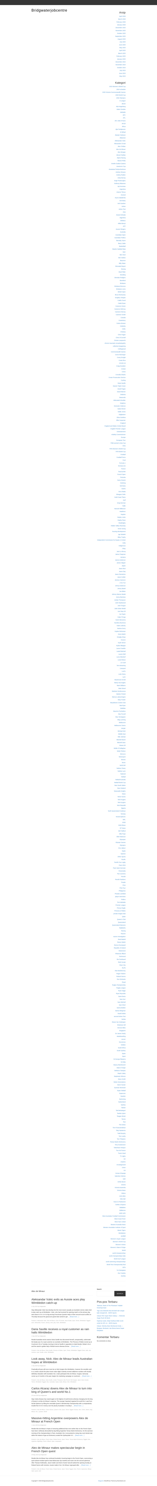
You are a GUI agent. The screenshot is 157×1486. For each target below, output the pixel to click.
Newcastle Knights (120, 791)
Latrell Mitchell (121, 651)
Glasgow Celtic (121, 494)
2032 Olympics (121, 98)
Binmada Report (120, 266)
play (54, 1322)
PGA (124, 885)
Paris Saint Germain (119, 868)
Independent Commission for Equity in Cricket (111, 540)
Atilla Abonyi (122, 223)
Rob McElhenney (120, 971)
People (123, 882)
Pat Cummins (121, 874)
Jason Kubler (121, 577)
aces (32, 1322)
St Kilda (123, 1062)
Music (124, 762)
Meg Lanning (121, 720)
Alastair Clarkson (120, 135)
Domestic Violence (120, 406)
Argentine (34, 1441)
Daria (83, 1350)
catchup (47, 1322)
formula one (122, 466)
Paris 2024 (122, 865)
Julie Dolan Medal (120, 608)
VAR (124, 1179)
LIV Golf (123, 662)
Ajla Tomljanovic (121, 129)
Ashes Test (122, 209)
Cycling (123, 380)
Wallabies (123, 1207)
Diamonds (122, 397)
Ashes (124, 206)
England (123, 423)
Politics (123, 899)
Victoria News (121, 1190)
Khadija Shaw (121, 637)
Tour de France (121, 1150)
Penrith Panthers (120, 879)
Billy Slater (122, 263)
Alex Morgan (122, 152)
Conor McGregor (120, 354)
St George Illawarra (119, 1059)
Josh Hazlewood (120, 603)
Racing (123, 931)
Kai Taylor (122, 614)
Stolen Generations (120, 1082)
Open (53, 1441)
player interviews (120, 896)
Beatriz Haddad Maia (119, 249)
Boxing (123, 269)
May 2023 (122, 76)
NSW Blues (122, 825)
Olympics (123, 845)
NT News (123, 828)
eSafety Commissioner (118, 434)
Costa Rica (122, 360)
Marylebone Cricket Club (118, 702)
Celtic (124, 329)
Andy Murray (122, 178)
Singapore (122, 1030)
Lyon (124, 677)
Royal (124, 982)
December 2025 (121, 27)
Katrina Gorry (121, 628)
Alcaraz (76, 1409)
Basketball (122, 246)
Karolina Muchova (120, 623)
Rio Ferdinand (121, 959)
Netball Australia (120, 779)
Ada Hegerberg (121, 106)
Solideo (123, 1045)
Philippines (122, 891)
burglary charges (120, 297)
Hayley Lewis (121, 517)
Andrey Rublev (121, 175)
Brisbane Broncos (120, 286)
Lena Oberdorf (121, 657)
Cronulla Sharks (121, 374)
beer (124, 252)
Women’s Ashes (121, 1244)
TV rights (123, 1156)
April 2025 (122, 50)
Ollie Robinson (121, 836)
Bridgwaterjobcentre (49, 10)
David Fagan (122, 389)
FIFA (124, 446)
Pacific (123, 859)
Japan (124, 566)
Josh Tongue (122, 605)
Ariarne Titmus (121, 192)
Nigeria (123, 808)
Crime (124, 372)
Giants (124, 488)
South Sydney (121, 1050)
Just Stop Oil (122, 611)
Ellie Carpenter (121, 420)
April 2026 (122, 16)
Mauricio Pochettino (119, 711)
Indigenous (122, 546)
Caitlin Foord (122, 300)
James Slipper (121, 563)
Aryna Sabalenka (120, 198)
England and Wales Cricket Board (115, 426)
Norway (123, 814)
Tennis (124, 1119)
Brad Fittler (122, 272)
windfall (123, 1236)
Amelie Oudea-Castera (118, 163)
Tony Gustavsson (120, 1145)
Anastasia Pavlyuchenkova (117, 169)
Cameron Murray (120, 312)
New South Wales (120, 785)
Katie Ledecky (121, 625)
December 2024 (121, 62)
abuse (124, 103)
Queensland (122, 922)
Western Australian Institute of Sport (114, 1227)
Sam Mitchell (122, 1002)
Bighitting (39, 1441)
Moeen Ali (122, 745)
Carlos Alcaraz (121, 323)
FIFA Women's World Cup (118, 449)
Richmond (122, 956)
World (124, 1250)
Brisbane (123, 283)
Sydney (123, 1105)
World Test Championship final (116, 1264)
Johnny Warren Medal (119, 594)
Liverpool (123, 668)
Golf (124, 500)
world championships (119, 1253)
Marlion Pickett (121, 694)
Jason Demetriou (120, 574)
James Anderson (120, 560)
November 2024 (121, 65)
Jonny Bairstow (121, 597)
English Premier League (118, 429)
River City (122, 965)
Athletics (123, 220)
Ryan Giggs (122, 991)
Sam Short (122, 1005)
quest (36, 1471)
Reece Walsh (121, 942)
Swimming (122, 1099)
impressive (84, 1469)
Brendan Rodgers (120, 277)
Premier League (121, 905)
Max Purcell (122, 714)
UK (125, 1159)
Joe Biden (122, 591)
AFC (124, 115)
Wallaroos (122, 1210)
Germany (123, 486)
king (91, 1409)
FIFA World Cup (121, 451)
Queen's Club (121, 919)
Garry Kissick (121, 480)
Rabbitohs (122, 928)
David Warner (121, 392)
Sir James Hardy (120, 1033)
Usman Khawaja (120, 1173)
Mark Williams (121, 685)
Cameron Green (121, 306)
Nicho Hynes (122, 797)
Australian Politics (120, 238)
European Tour (121, 440)
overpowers (58, 1441)
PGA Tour (123, 888)
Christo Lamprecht (120, 340)
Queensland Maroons (119, 925)
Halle (124, 506)
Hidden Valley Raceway (118, 526)
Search (99, 1289)
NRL (124, 819)
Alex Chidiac (122, 146)
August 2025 (122, 39)
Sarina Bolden (121, 1008)
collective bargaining (119, 346)
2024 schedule (121, 89)
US (125, 1170)
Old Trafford (122, 831)
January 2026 (121, 25)
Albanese (123, 138)
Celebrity (123, 326)
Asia (124, 212)
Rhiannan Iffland (120, 953)
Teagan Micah (121, 1116)
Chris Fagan (122, 334)
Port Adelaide (121, 902)
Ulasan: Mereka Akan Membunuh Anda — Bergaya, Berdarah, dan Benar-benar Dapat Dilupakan (110, 1328)
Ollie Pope (122, 834)
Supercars (122, 1093)
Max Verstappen (120, 717)
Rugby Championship (119, 985)
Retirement (122, 951)
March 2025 (122, 53)
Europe (123, 437)
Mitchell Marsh (121, 740)
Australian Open (121, 235)
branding (123, 275)
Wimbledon (122, 1233)
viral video (122, 1196)
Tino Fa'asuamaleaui (119, 1127)
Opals (124, 851)
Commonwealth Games (118, 352)
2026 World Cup (120, 95)
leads (60, 1382)
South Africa (122, 1048)
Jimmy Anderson (120, 586)
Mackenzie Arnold (120, 680)
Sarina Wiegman (120, 1010)
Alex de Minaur (121, 149)
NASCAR (123, 765)
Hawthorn (123, 511)
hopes (57, 1382)
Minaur (65, 1382)
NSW (124, 822)
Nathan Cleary (121, 768)
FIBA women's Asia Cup (118, 443)
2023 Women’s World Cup (117, 86)
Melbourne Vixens (120, 725)
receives (33, 1352)
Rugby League (121, 988)
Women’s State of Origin (118, 1247)
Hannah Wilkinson (120, 508)
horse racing (122, 528)
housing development (119, 531)
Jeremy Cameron (120, 580)
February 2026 (121, 22)
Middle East (122, 734)
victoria (123, 1185)
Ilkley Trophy (122, 537)
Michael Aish (122, 731)
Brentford (123, 280)
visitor (45, 1352)
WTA (124, 1267)
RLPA (124, 968)
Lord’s (124, 671)
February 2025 (121, 56)
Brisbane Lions (121, 289)
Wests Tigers (121, 1230)
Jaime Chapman (120, 554)
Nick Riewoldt (121, 805)
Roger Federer (121, 973)
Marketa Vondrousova (119, 691)
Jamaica (123, 557)
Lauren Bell (122, 654)
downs (87, 1409)
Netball (123, 777)
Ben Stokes (122, 258)
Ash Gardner (122, 203)
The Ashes (122, 1125)
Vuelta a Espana (120, 1204)
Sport (124, 1056)
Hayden (123, 514)
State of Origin (121, 1068)
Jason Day (122, 571)
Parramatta (122, 871)
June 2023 (122, 73)
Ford (124, 460)
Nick (68, 1382)
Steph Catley (122, 1073)
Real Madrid (122, 939)
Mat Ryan (123, 705)
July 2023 (123, 70)
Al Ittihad (123, 132)
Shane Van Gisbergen (119, 1022)
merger (123, 728)
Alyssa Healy (121, 160)
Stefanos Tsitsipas (120, 1070)
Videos (123, 1193)
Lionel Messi (122, 660)
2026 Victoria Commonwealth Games (114, 92)
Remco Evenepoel (120, 945)
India (124, 543)
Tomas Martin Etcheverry (118, 1142)
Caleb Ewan (122, 303)
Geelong (123, 483)
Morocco (123, 754)
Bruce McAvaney (120, 295)
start (40, 1471)
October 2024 (121, 67)
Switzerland (122, 1102)
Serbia (124, 1019)
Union (124, 1167)
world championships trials (117, 1256)
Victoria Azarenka (120, 1187)
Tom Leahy (122, 1136)
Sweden (123, 1096)
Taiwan (123, 1107)
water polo (122, 1213)
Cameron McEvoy (120, 309)
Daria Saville (122, 383)
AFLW (124, 123)
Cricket (123, 369)
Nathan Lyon (122, 771)
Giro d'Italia (122, 491)
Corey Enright (121, 357)
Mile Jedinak (122, 737)
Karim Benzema (121, 620)
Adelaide (123, 112)
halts (87, 1350)
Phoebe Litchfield (120, 894)
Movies (123, 759)
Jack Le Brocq (121, 551)
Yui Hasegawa (121, 1270)
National (123, 774)
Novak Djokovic (121, 816)
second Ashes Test (120, 1016)
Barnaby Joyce (121, 240)
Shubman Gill (121, 1025)
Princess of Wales (120, 911)
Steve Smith (122, 1079)
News (124, 794)
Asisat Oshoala (121, 215)
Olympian (123, 839)
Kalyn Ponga (122, 617)
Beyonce (123, 260)
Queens (41, 1411)
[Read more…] (74, 1317)
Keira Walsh (122, 634)
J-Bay (124, 548)
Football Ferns (121, 457)
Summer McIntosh (120, 1087)
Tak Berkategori (121, 1110)
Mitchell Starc (121, 742)
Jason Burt (122, 568)
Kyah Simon (122, 642)
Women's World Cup (119, 1241)
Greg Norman (121, 503)
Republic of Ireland (120, 948)
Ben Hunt (123, 255)
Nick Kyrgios (122, 802)
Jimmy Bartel (121, 588)
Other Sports (122, 856)
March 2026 (122, 19)
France (123, 469)
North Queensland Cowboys (117, 811)
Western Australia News (118, 1224)
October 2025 (121, 33)
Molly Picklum (121, 751)
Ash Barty (122, 200)
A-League (122, 101)
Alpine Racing (121, 158)
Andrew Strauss (121, 172)
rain (90, 1350)
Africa (124, 126)
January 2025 (121, 59)
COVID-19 (122, 363)
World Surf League (120, 1259)
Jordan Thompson (120, 600)
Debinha (123, 394)
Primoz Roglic (121, 908)
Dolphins (123, 403)
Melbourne (122, 722)
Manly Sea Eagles (120, 682)
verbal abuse (122, 1182)
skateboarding (121, 1036)
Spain (124, 1053)
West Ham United (120, 1222)
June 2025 (122, 45)
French (45, 1441)
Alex (48, 1382)
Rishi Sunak (122, 962)
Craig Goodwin (121, 366)
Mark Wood (122, 688)
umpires (123, 1162)
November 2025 (121, 30)
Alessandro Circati (120, 143)
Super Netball (121, 1090)
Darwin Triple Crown (119, 386)
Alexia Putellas (121, 155)
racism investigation (119, 936)
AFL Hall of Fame (120, 121)
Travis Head (122, 1153)
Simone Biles (121, 1028)
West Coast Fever (120, 1219)
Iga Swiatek (122, 534)
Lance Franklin (121, 648)
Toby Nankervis (121, 1130)
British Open (122, 292)
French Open (121, 474)
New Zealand (121, 788)
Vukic (57, 1322)
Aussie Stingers (121, 229)
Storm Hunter (121, 1085)
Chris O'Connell (121, 337)
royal (38, 1352)
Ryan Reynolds (121, 993)
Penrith (123, 876)
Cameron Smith (121, 314)
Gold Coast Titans (120, 497)
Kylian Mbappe (121, 645)
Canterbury (122, 320)
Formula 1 (122, 463)
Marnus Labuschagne (119, 697)
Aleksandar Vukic (120, 141)
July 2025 (123, 42)
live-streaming (121, 665)
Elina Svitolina (121, 417)
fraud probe (122, 471)
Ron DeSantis (121, 979)
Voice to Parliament (119, 1202)
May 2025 (122, 47)
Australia (123, 232)
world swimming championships (116, 1261)
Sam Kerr (123, 999)
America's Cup (121, 166)
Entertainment (121, 431)
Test (124, 1122)
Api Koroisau (122, 186)
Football (123, 454)
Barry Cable (122, 243)
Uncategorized (121, 1165)
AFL (124, 118)
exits (51, 1322)
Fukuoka (123, 477)
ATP (124, 226)
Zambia (123, 1276)
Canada (123, 317)
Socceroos (122, 1042)
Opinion (123, 854)
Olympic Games (121, 842)
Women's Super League (118, 1239)
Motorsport (122, 757)
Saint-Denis (122, 996)
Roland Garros (121, 976)
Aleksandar (38, 1322)
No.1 (37, 1411)
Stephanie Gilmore (120, 1076)
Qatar (124, 916)
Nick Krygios (122, 799)
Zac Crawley (122, 1273)
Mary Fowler (122, 700)
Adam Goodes (121, 109)
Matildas (123, 708)
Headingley (122, 523)
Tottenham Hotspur (120, 1147)
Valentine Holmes (120, 1176)
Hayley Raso (122, 520)
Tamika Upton (121, 1113)
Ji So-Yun (123, 583)
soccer (123, 1039)
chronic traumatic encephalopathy (115, 343)
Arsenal (123, 195)
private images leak (119, 913)
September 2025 (120, 36)
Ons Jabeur (122, 848)
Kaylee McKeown (120, 631)
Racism (123, 933)
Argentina (123, 189)
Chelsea (123, 332)
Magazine (101, 1481)
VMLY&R (123, 1199)
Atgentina (123, 218)
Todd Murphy (121, 1133)
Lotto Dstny (122, 674)
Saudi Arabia (122, 1013)
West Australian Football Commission (114, 1216)
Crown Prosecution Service (117, 377)
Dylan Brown (122, 409)
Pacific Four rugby (120, 862)
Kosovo (123, 640)
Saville (41, 1352)
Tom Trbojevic (121, 1139)
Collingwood (122, 349)
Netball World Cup (120, 782)
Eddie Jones (122, 412)
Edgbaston (122, 414)
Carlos (83, 1409)
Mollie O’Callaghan (120, 748)
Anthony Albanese (120, 183)
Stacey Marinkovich (119, 1065)
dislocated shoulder (119, 400)
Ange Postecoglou (120, 180)
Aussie (43, 1322)
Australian (52, 1382)
